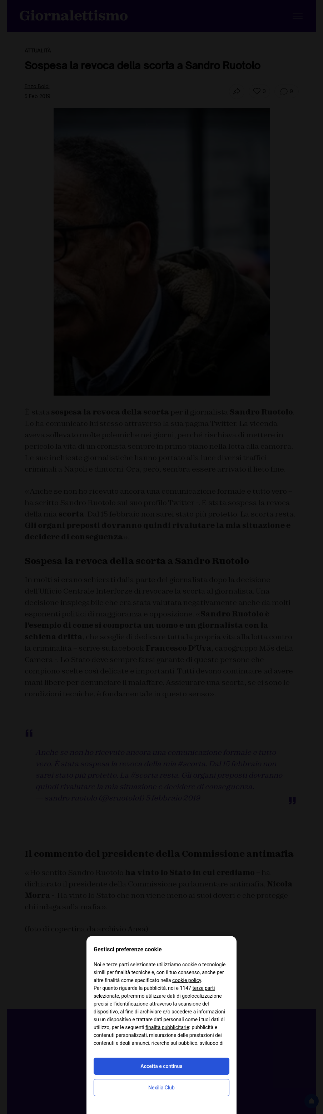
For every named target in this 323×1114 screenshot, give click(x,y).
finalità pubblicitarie (167, 1027)
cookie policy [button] (186, 980)
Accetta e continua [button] (161, 1066)
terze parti (203, 988)
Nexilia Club (161, 1087)
